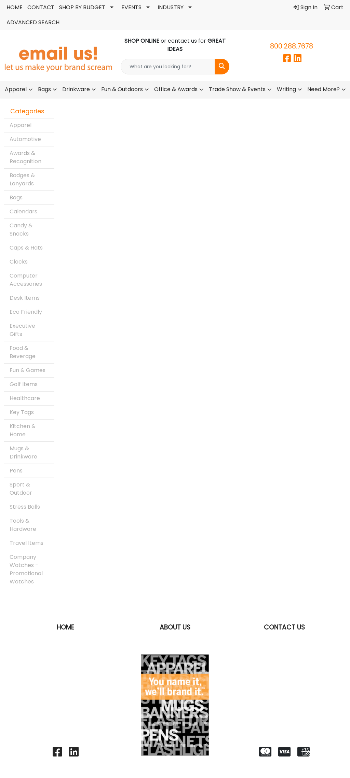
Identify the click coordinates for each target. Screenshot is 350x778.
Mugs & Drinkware (23, 452)
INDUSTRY (171, 7)
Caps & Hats (26, 248)
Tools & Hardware (23, 525)
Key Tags (22, 412)
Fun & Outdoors (122, 89)
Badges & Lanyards (22, 179)
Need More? (323, 89)
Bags (44, 89)
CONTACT (40, 7)
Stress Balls (25, 507)
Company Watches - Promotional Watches (26, 569)
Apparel (16, 89)
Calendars (23, 211)
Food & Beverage (23, 352)
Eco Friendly (26, 312)
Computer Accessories (26, 280)
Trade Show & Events (237, 89)
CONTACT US (284, 627)
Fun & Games (27, 370)
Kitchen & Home (23, 430)
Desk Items (25, 298)
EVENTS (131, 7)
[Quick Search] (168, 66)
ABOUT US (175, 627)
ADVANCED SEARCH (32, 22)
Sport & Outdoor (21, 489)
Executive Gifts (22, 330)
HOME (14, 7)
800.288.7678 (291, 46)
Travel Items (26, 543)
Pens (16, 471)
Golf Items (24, 384)
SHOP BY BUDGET (82, 7)
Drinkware (76, 89)
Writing (286, 89)
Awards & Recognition (25, 157)
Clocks (19, 262)
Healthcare (25, 398)
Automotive (25, 139)
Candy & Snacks (21, 230)
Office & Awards (176, 89)
